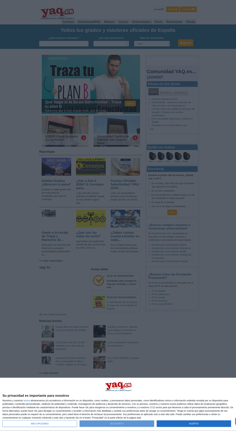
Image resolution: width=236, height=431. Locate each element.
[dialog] (118, 404)
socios (26, 400)
